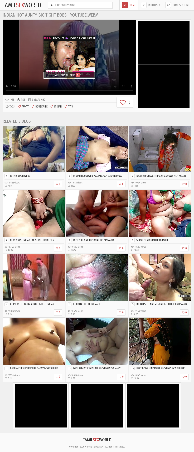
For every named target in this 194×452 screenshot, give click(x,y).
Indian (56, 106)
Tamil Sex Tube (177, 5)
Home (129, 5)
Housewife (39, 106)
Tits (68, 106)
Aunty (23, 106)
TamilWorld (22, 5)
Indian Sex (150, 5)
